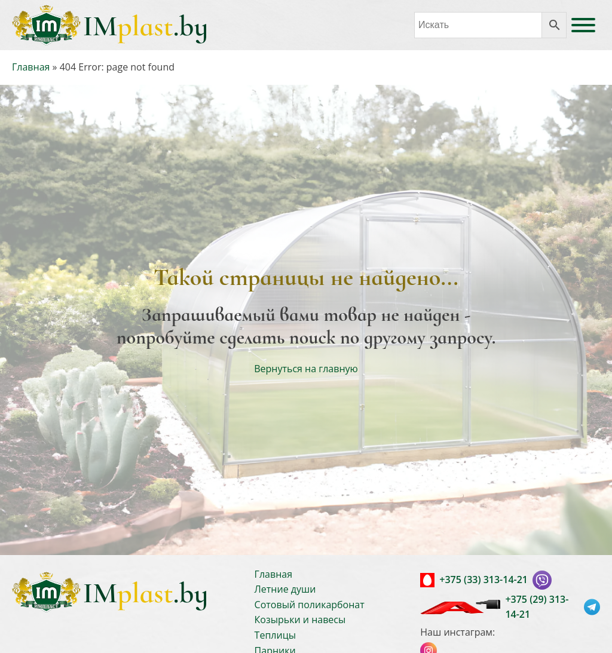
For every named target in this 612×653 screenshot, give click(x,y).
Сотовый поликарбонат (310, 604)
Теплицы (275, 635)
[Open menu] (583, 25)
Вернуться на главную (306, 368)
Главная (31, 66)
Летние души (285, 589)
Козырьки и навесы (300, 619)
